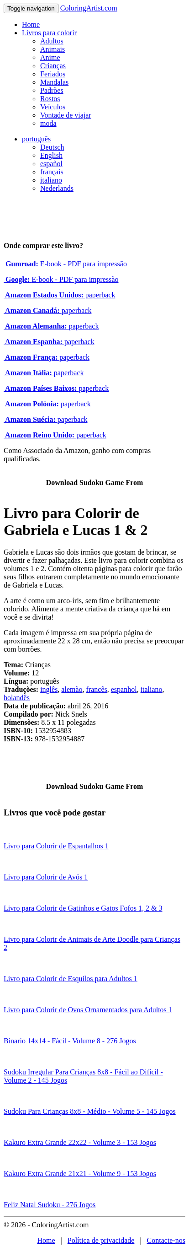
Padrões (51, 90)
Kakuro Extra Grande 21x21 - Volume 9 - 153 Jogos (80, 1173)
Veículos (52, 107)
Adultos (51, 41)
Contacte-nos (166, 1240)
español (51, 163)
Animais (52, 49)
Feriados (52, 74)
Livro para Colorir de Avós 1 (46, 877)
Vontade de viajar (65, 115)
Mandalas (54, 82)
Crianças (53, 66)
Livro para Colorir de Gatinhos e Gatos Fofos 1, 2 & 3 (83, 908)
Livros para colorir (49, 33)
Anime (50, 57)
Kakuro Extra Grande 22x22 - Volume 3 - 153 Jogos (80, 1142)
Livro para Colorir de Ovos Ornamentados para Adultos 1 (88, 1010)
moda (48, 123)
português (36, 139)
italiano (51, 180)
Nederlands (57, 188)
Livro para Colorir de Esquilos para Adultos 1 (70, 978)
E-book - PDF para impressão (65, 264)
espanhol (124, 689)
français (51, 172)
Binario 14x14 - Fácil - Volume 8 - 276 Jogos (70, 1041)
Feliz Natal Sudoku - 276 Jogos (49, 1205)
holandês (17, 698)
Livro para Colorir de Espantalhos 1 (56, 846)
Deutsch (52, 147)
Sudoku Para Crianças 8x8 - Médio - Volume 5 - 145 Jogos (90, 1111)
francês (96, 689)
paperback (59, 295)
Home (31, 24)
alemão (71, 689)
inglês (49, 689)
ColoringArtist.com (88, 8)
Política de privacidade (101, 1240)
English (51, 155)
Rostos (50, 99)
